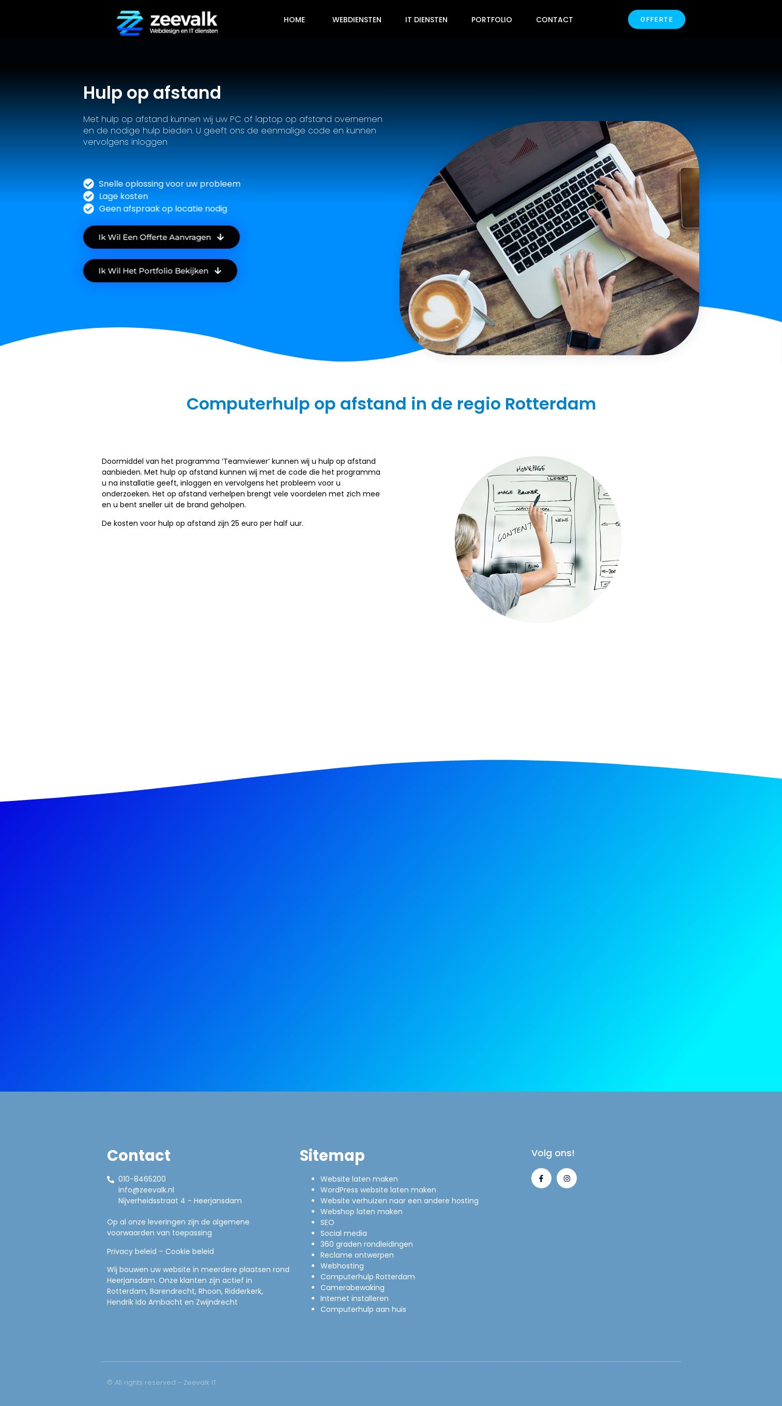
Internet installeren (354, 1298)
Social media (343, 1233)
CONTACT (554, 19)
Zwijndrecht (217, 1302)
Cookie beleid (189, 1251)
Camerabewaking (352, 1287)
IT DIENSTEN (426, 19)
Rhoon (209, 1291)
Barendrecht (172, 1291)
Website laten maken (359, 1179)
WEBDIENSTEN (356, 19)
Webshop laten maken (361, 1211)
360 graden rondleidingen (366, 1244)
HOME (294, 19)
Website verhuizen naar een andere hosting (399, 1201)
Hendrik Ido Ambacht (144, 1302)
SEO (327, 1222)
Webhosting (342, 1266)
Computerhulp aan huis (363, 1309)
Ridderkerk (243, 1291)
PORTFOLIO (491, 19)
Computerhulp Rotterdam (367, 1277)
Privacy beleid (132, 1251)
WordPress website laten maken (378, 1190)
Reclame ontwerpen (357, 1255)
